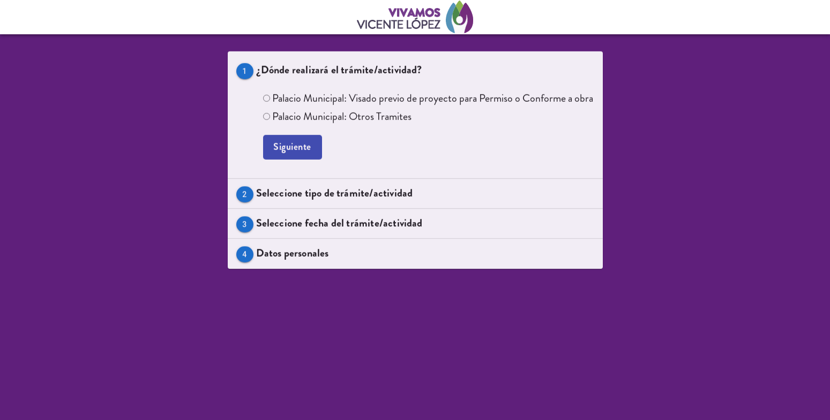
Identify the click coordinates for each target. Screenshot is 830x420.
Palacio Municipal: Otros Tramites (337, 117)
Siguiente (292, 148)
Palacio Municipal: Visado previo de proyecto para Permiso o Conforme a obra (428, 99)
